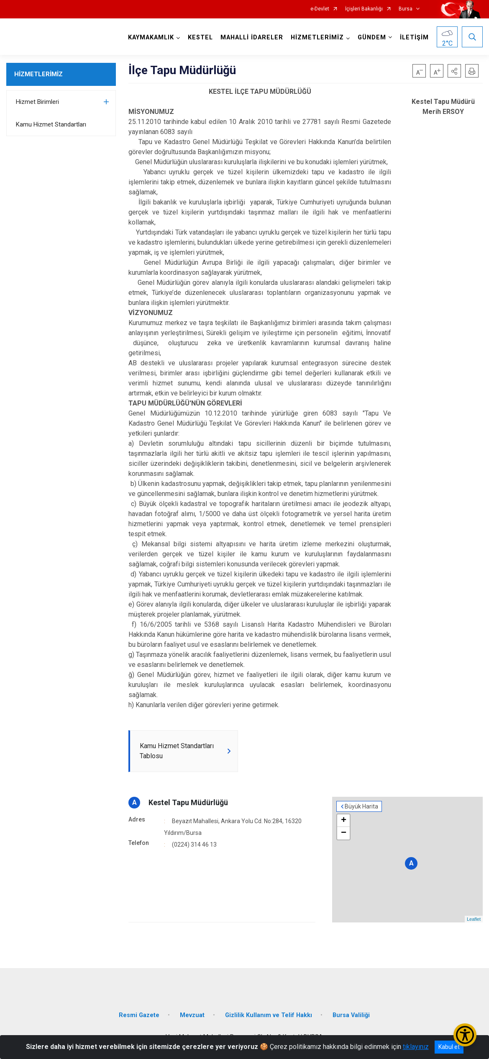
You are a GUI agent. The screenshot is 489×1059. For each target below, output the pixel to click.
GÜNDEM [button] (372, 37)
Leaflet (474, 919)
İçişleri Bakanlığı (364, 9)
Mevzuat (192, 1015)
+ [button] (343, 820)
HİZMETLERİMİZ (38, 74)
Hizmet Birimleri (37, 102)
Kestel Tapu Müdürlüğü (188, 802)
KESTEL (200, 37)
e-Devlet (319, 9)
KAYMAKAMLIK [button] (151, 37)
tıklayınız (416, 1047)
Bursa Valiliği (351, 1015)
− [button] (343, 833)
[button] (454, 70)
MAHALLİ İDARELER (251, 37)
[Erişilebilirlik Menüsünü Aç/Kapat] (464, 1034)
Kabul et (449, 1047)
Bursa (405, 9)
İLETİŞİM (414, 37)
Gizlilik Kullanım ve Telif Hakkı (268, 1015)
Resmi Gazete (139, 1015)
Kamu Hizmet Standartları (51, 124)
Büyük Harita (361, 806)
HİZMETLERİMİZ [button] (317, 37)
